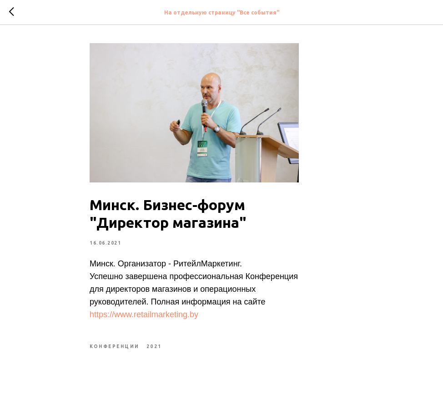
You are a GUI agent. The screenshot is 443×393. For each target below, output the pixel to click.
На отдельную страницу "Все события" (221, 12)
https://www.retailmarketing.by (144, 314)
